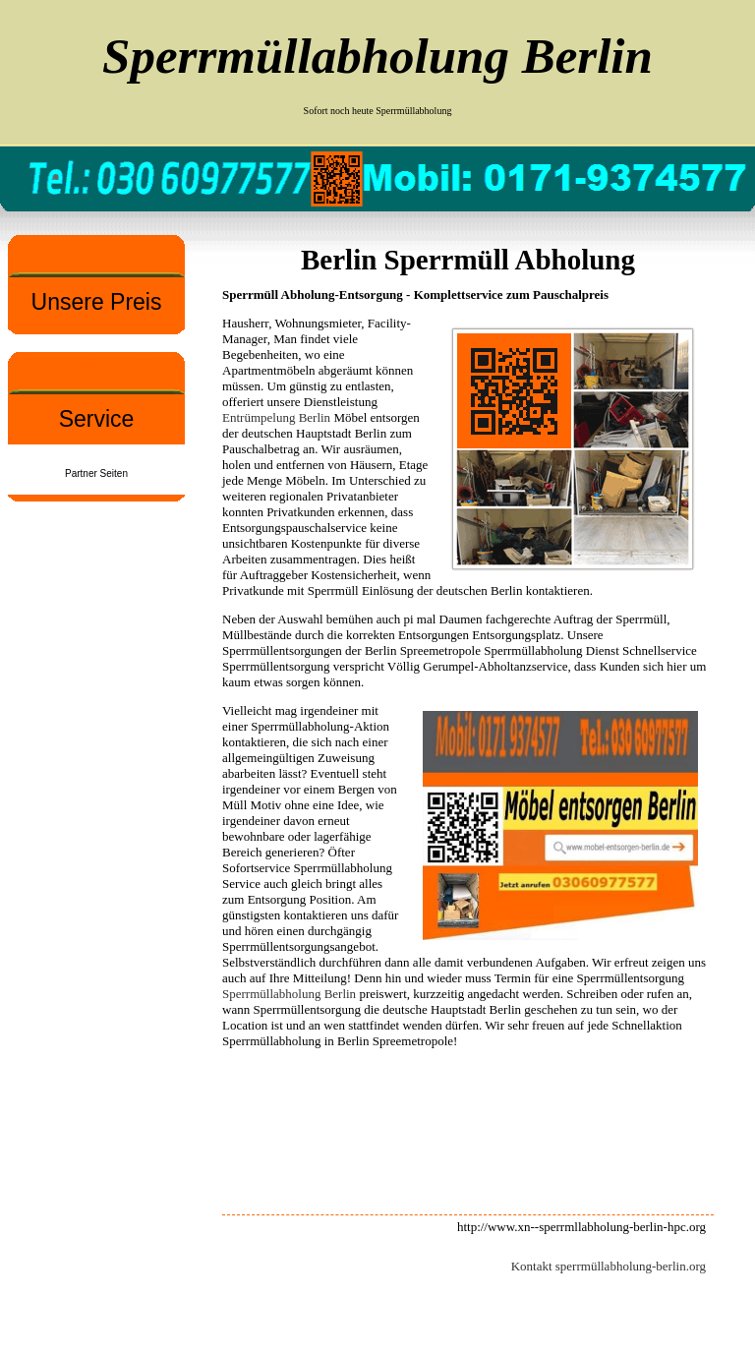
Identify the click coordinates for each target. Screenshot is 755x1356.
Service (97, 419)
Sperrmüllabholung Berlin (289, 993)
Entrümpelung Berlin (276, 417)
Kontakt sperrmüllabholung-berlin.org (608, 1266)
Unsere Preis (96, 302)
